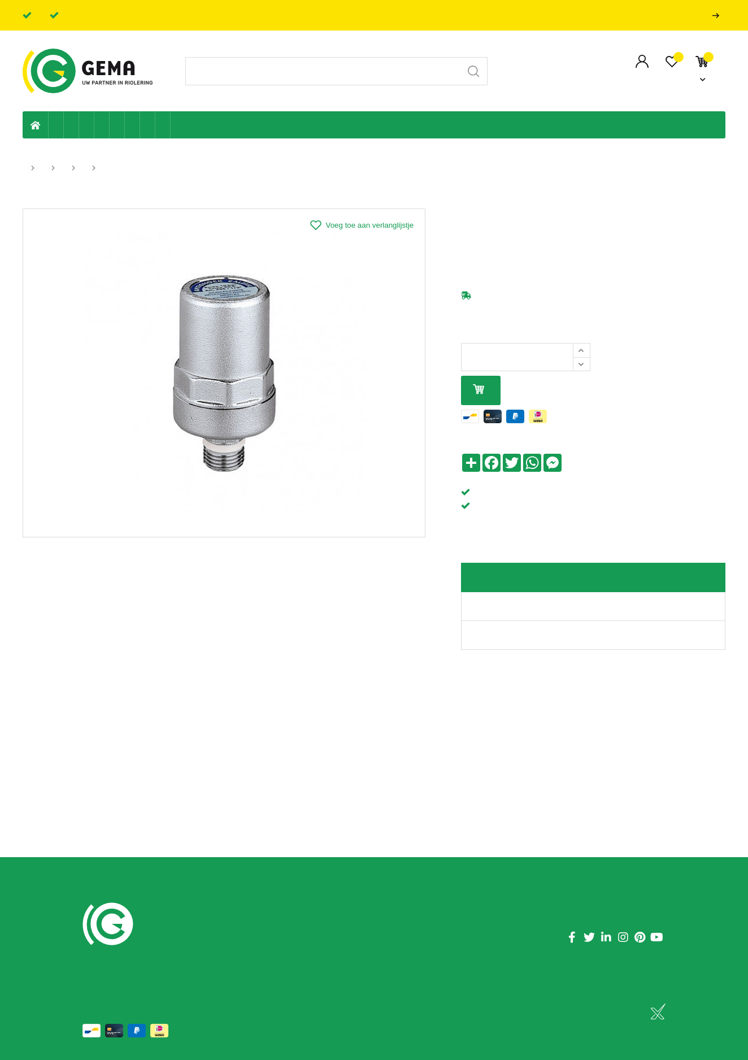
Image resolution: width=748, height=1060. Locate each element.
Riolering (71, 124)
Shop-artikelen (147, 124)
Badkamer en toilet (178, 124)
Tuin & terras (86, 124)
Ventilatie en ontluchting (117, 124)
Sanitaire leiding (102, 124)
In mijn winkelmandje (478, 390)
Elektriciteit (132, 124)
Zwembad (163, 124)
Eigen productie (56, 124)
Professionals (718, 15)
